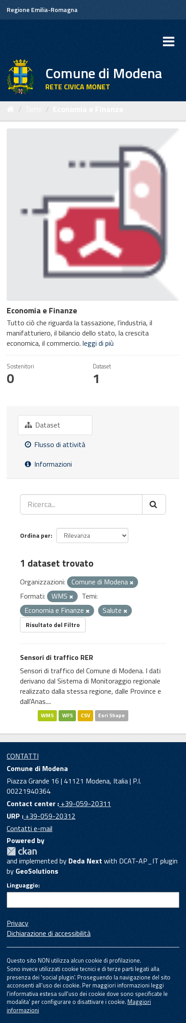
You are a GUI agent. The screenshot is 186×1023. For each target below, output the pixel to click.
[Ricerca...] (81, 504)
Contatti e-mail (29, 828)
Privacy (17, 923)
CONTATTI (23, 756)
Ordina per (35, 535)
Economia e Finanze (88, 109)
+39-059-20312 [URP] (49, 816)
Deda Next (85, 860)
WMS (47, 715)
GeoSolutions (37, 871)
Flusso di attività (55, 444)
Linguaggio (22, 885)
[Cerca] (154, 504)
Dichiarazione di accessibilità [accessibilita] (49, 933)
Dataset (42, 425)
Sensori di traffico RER (56, 657)
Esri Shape (111, 715)
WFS (67, 715)
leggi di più (98, 343)
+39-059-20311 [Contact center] (85, 803)
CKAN (22, 851)
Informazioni (48, 464)
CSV (85, 715)
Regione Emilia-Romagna (42, 9)
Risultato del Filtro (53, 624)
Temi (33, 109)
